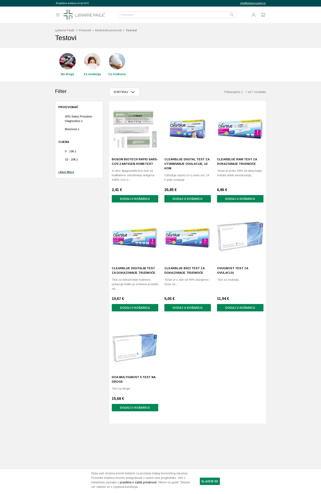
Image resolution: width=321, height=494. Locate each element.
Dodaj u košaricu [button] (135, 198)
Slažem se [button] (209, 481)
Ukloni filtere (66, 172)
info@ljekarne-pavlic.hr (253, 3)
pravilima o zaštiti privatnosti (138, 482)
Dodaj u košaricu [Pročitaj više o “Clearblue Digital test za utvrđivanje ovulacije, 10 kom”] (187, 198)
